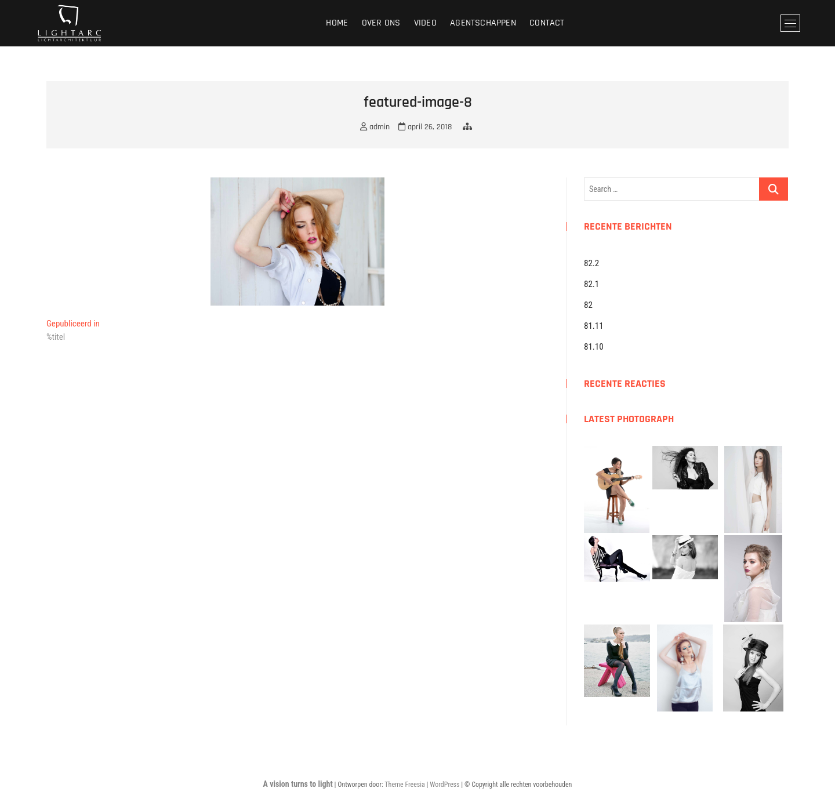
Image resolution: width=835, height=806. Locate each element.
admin (375, 127)
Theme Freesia (404, 784)
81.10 (594, 347)
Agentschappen (483, 23)
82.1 (591, 284)
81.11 (594, 326)
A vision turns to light (298, 784)
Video (425, 23)
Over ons (381, 23)
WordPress (444, 784)
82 (588, 305)
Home (337, 23)
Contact (546, 23)
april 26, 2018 (425, 127)
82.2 (591, 263)
